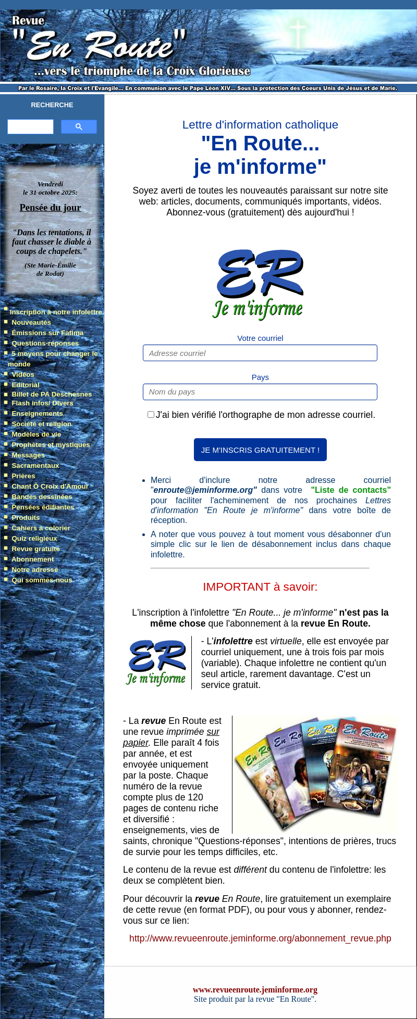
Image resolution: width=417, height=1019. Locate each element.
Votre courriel (260, 338)
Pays (260, 377)
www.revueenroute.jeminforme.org (255, 989)
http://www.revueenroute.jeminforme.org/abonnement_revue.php (260, 938)
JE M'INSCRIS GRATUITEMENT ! (260, 449)
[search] (29, 127)
